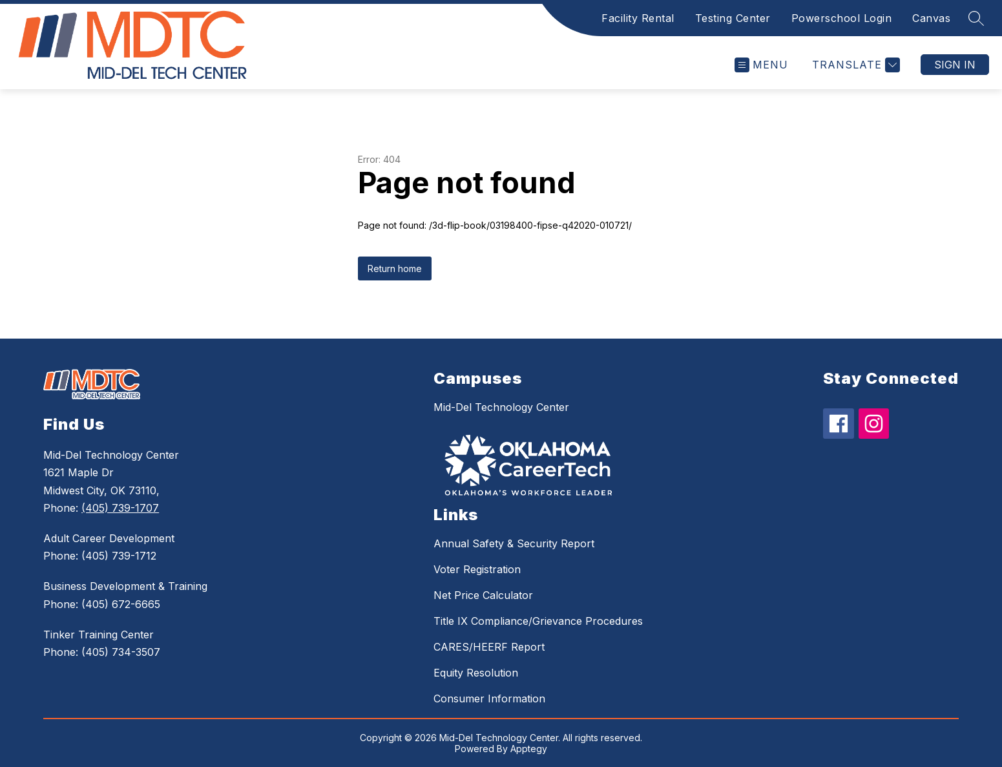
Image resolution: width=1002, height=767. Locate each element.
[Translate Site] (854, 65)
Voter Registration (477, 569)
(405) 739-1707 (120, 507)
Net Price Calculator (483, 595)
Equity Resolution (475, 672)
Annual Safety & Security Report (513, 543)
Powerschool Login (841, 18)
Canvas (931, 18)
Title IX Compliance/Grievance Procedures (538, 621)
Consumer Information (489, 698)
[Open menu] (761, 65)
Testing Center (733, 18)
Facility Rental (637, 18)
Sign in (955, 64)
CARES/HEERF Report (489, 646)
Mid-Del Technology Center (501, 407)
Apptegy (528, 748)
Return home (395, 268)
